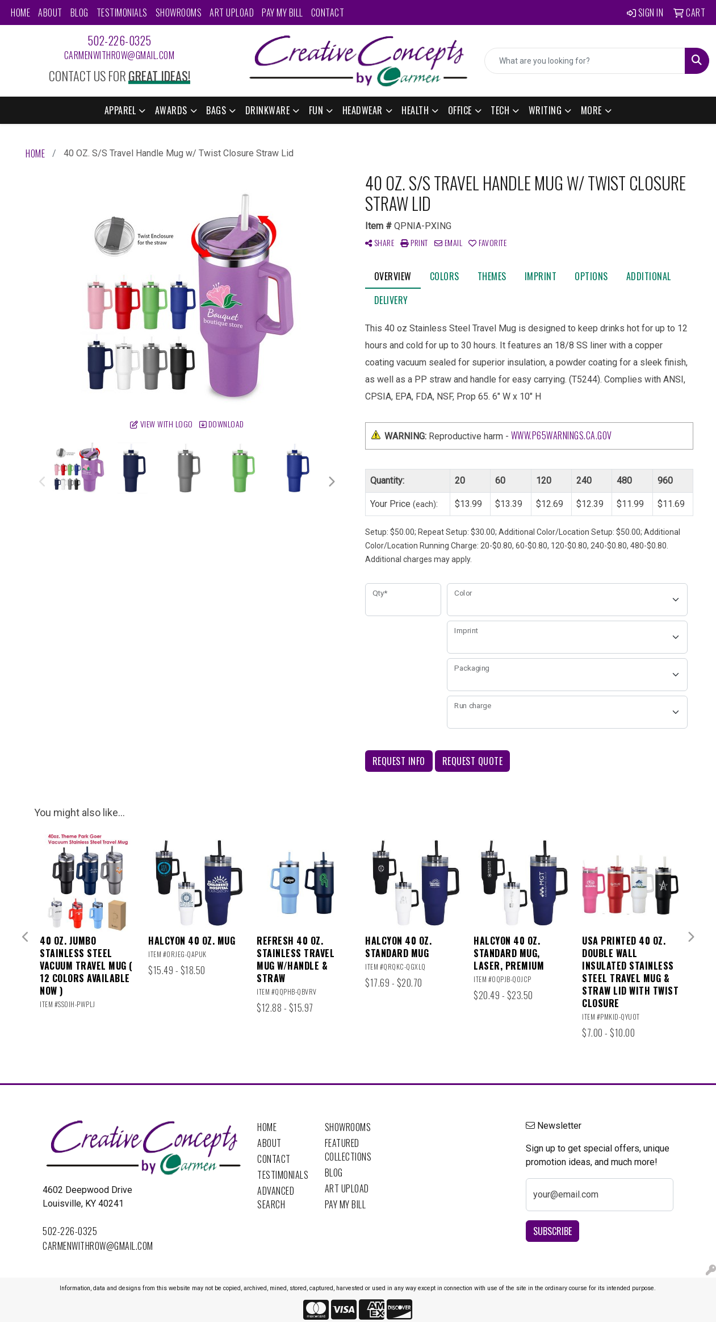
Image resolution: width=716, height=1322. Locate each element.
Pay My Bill (282, 12)
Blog (79, 12)
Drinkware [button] (267, 110)
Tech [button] (500, 110)
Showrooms (179, 12)
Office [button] (460, 110)
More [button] (591, 110)
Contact (328, 12)
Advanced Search (275, 1197)
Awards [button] (171, 110)
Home (20, 12)
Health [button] (415, 110)
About (50, 12)
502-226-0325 (119, 40)
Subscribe (552, 1231)
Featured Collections (348, 1149)
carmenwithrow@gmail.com (119, 55)
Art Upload (232, 12)
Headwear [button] (362, 110)
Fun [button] (316, 110)
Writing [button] (545, 110)
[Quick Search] (584, 61)
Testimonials (122, 12)
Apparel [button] (120, 110)
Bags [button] (216, 110)
